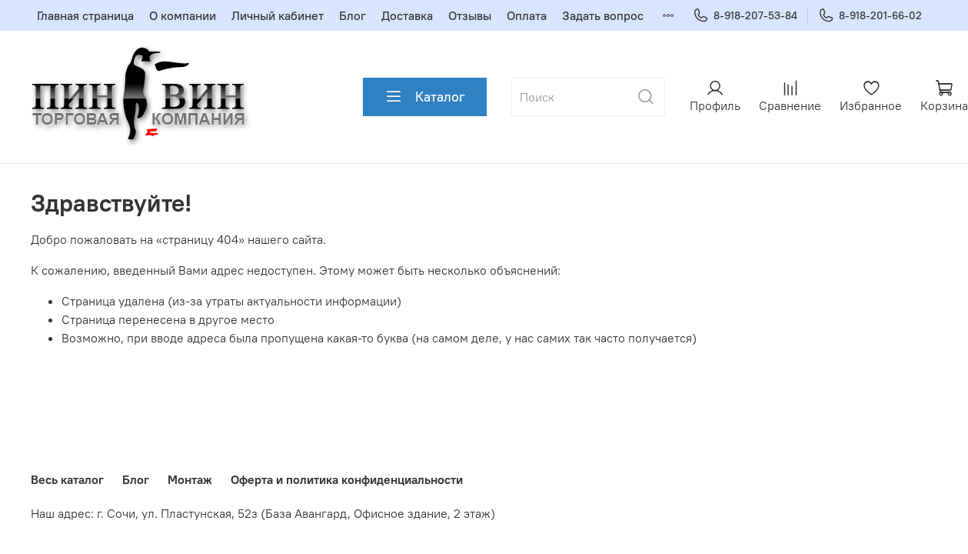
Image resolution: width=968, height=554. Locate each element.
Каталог (424, 97)
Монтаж (190, 479)
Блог (352, 15)
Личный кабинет (277, 15)
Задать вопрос (603, 15)
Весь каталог (67, 479)
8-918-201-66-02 (870, 16)
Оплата (527, 15)
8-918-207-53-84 (745, 16)
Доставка (407, 15)
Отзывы (469, 15)
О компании (182, 15)
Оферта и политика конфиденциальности (347, 479)
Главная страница (85, 15)
